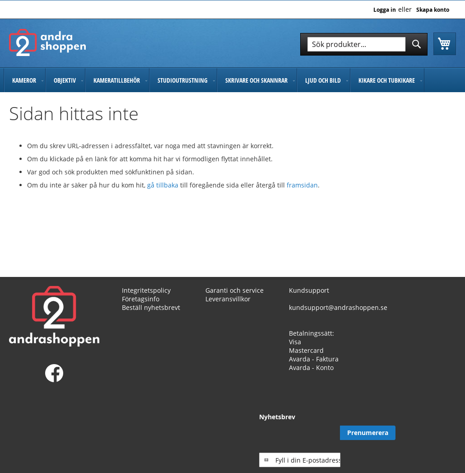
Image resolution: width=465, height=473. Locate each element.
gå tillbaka (163, 185)
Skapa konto (432, 10)
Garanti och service (234, 290)
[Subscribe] (428, 433)
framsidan (302, 185)
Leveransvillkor (228, 299)
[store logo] (47, 42)
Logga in (384, 10)
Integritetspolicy (146, 290)
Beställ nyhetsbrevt (151, 307)
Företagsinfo (140, 299)
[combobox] (363, 44)
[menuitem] (24, 80)
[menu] (232, 80)
